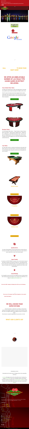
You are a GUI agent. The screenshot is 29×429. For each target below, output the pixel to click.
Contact (3, 409)
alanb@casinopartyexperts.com (6, 2)
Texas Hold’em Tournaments (6, 406)
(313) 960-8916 (11, 68)
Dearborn (14, 382)
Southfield (22, 379)
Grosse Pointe (8, 378)
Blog (3, 411)
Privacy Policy (19, 428)
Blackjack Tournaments (5, 404)
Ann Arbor (4, 377)
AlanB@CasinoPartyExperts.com (16, 277)
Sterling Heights (17, 379)
